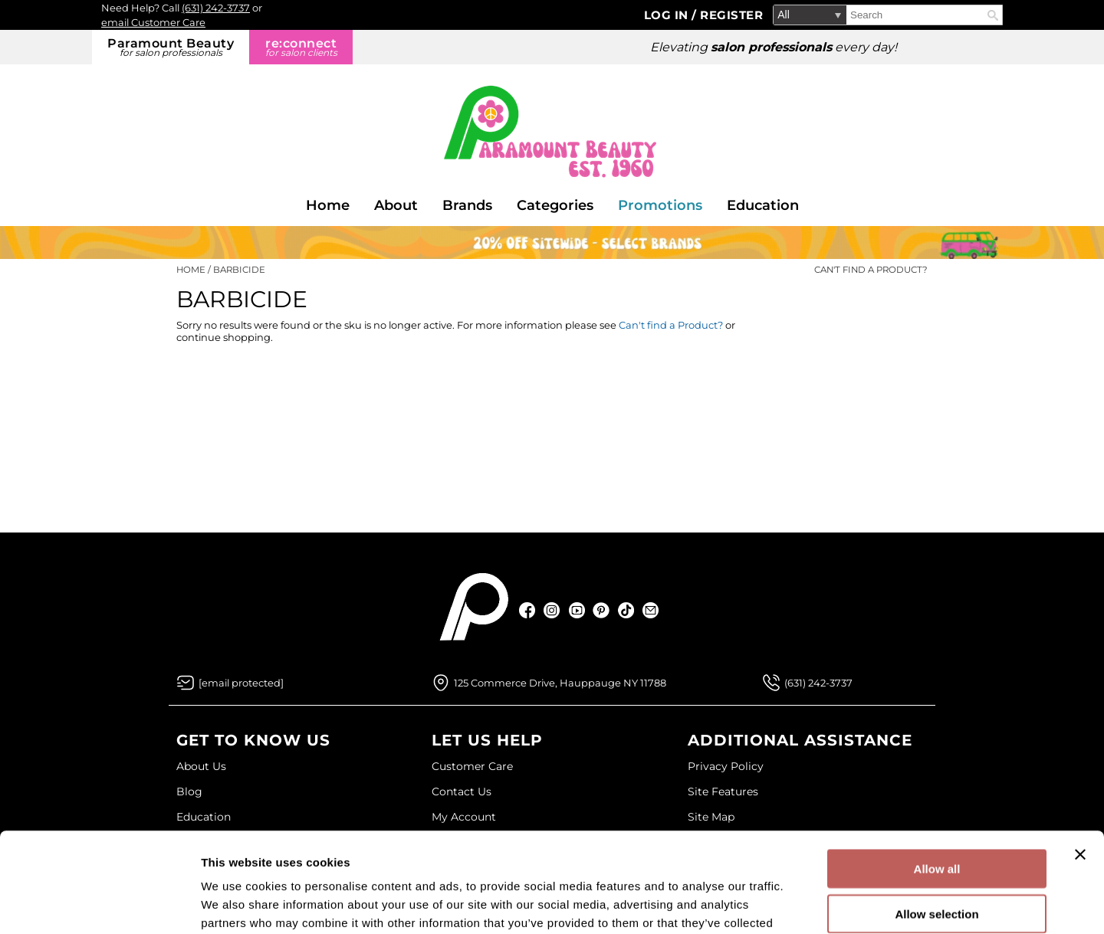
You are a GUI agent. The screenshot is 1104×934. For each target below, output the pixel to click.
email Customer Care (153, 22)
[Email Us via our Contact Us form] (241, 683)
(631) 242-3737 (216, 8)
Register (731, 15)
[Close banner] (1080, 754)
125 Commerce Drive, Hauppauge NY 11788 (560, 683)
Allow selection (936, 814)
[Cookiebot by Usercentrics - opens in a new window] (99, 904)
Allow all (937, 768)
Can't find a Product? (871, 269)
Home (328, 205)
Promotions (660, 205)
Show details (804, 903)
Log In (668, 15)
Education (763, 205)
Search (992, 15)
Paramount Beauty (170, 47)
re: (300, 47)
